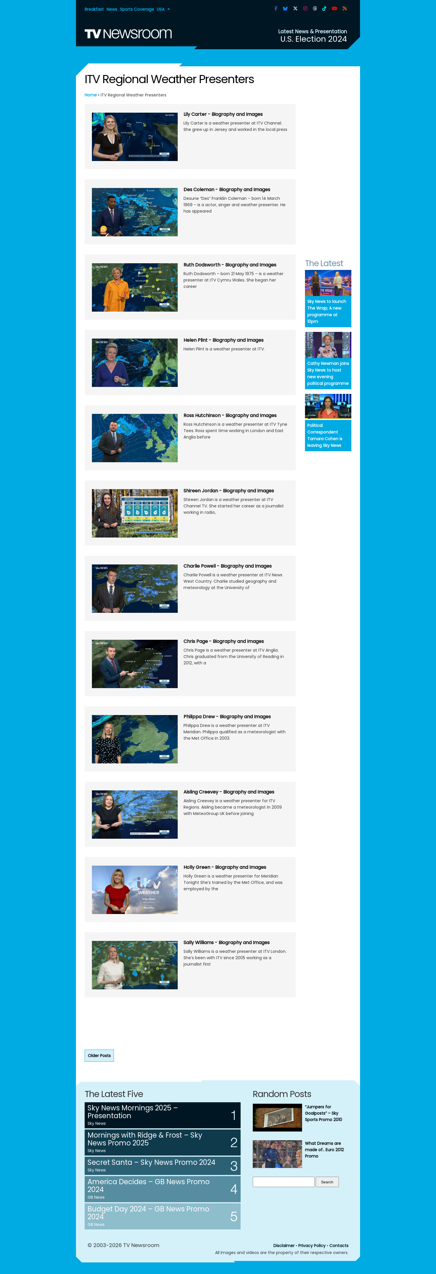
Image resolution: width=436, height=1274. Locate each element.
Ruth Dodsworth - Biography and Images (230, 265)
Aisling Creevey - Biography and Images (229, 792)
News (112, 9)
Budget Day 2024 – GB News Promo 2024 (148, 1213)
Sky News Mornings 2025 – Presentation (133, 1112)
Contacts (338, 1246)
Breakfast (94, 9)
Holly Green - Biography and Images (225, 867)
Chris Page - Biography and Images (224, 641)
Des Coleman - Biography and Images (227, 189)
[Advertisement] (190, 1025)
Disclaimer (284, 1246)
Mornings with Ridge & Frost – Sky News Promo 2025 (145, 1139)
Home (91, 95)
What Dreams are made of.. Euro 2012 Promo (324, 1149)
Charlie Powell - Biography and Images (228, 566)
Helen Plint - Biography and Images (224, 340)
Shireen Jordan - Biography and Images (229, 490)
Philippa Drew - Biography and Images (227, 716)
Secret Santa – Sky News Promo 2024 (151, 1162)
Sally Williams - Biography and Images (227, 942)
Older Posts (99, 1056)
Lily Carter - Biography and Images (223, 114)
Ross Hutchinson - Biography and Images (230, 415)
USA (160, 9)
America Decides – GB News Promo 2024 (149, 1185)
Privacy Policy (312, 1246)
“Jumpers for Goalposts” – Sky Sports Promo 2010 (323, 1113)
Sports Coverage (137, 9)
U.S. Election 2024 (313, 39)
